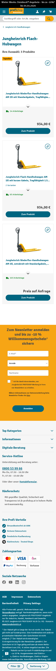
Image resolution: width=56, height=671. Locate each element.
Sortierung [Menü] (37, 666)
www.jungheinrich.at (11, 624)
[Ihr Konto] (37, 11)
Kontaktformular (28, 481)
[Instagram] (23, 582)
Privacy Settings (32, 603)
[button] (28, 447)
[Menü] (4, 11)
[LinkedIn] (17, 582)
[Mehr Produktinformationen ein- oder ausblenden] (28, 107)
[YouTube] (10, 582)
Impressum (17, 596)
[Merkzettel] (44, 11)
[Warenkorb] (50, 11)
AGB (4, 596)
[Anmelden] (28, 408)
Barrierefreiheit (10, 603)
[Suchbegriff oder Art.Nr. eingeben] (23, 18)
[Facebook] (4, 582)
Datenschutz (34, 596)
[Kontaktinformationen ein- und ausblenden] (6, 653)
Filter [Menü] (16, 666)
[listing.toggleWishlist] (47, 63)
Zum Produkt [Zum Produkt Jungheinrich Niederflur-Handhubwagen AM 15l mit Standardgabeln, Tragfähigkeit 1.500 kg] (28, 130)
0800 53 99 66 (12, 468)
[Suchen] (49, 18)
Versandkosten (8, 612)
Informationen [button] (28, 439)
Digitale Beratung (13, 448)
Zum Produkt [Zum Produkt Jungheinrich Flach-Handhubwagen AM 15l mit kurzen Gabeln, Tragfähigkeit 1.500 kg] (28, 214)
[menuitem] (37, 11)
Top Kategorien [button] (28, 431)
